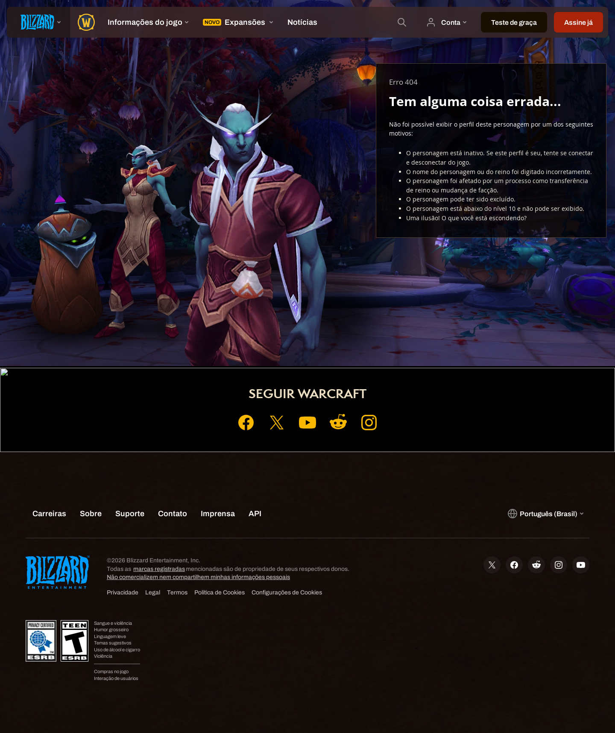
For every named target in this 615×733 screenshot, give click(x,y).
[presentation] (38, 22)
